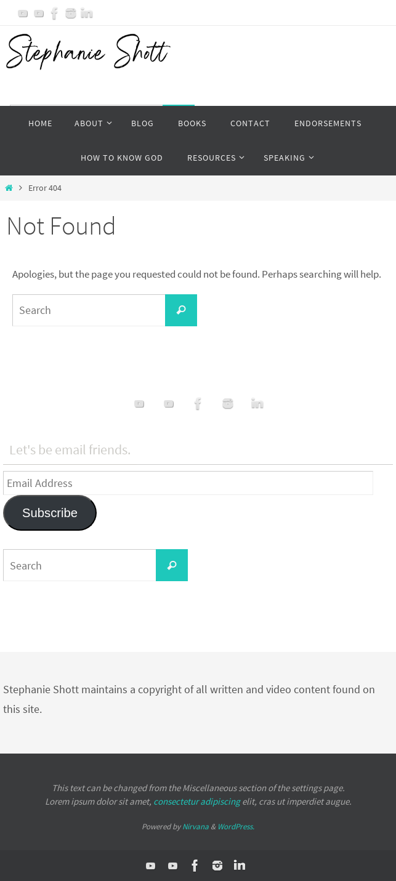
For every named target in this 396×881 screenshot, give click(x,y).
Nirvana (195, 826)
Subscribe (50, 513)
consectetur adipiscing (196, 801)
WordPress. (235, 826)
